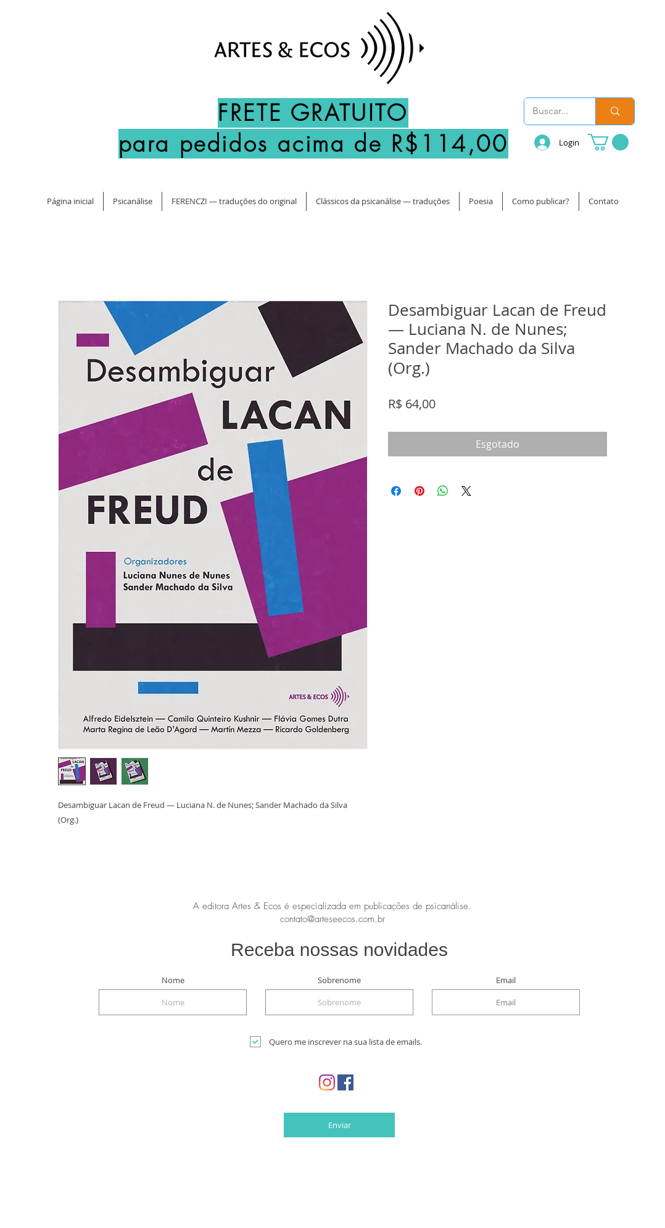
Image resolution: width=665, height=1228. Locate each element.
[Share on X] (466, 491)
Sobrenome (339, 980)
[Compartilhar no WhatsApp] (443, 491)
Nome (173, 980)
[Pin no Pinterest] (419, 491)
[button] (608, 142)
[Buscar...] (550, 111)
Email (506, 980)
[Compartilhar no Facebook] (396, 491)
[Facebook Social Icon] (345, 1082)
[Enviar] (339, 1125)
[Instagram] (327, 1082)
